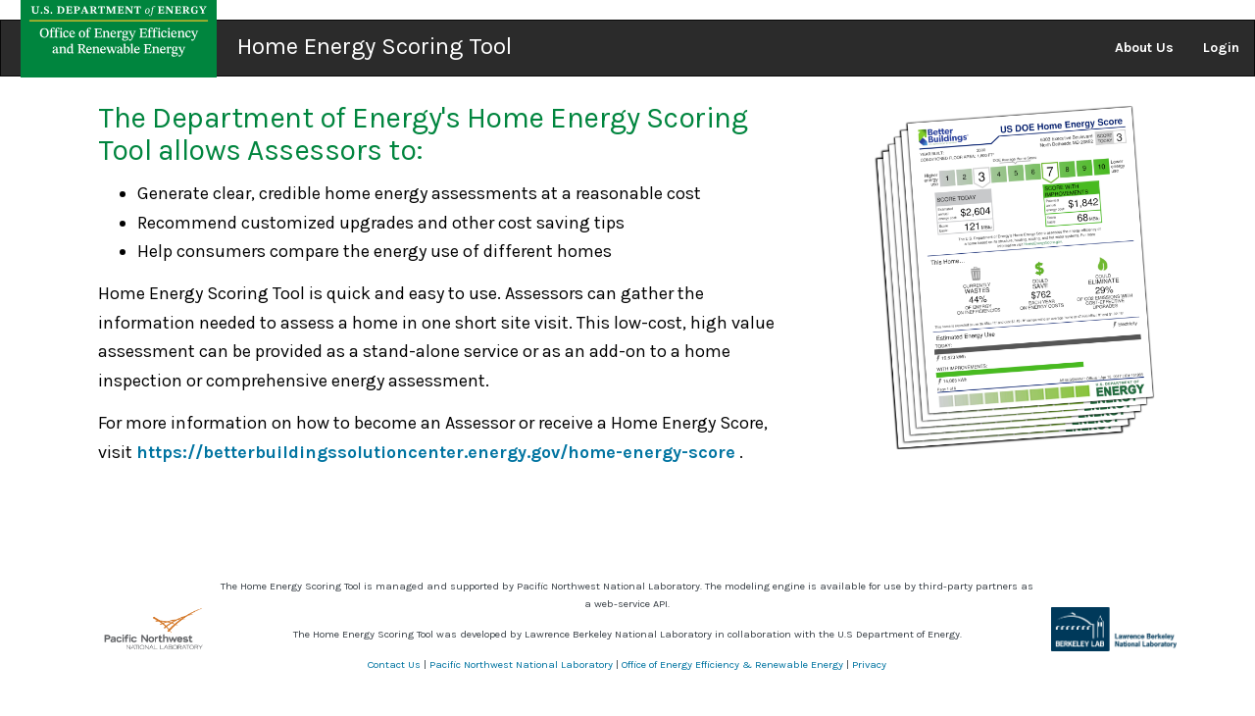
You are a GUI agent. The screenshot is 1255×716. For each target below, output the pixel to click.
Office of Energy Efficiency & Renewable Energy (732, 664)
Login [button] (1221, 47)
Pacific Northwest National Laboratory (521, 664)
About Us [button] (1144, 47)
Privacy (869, 664)
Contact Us (394, 664)
